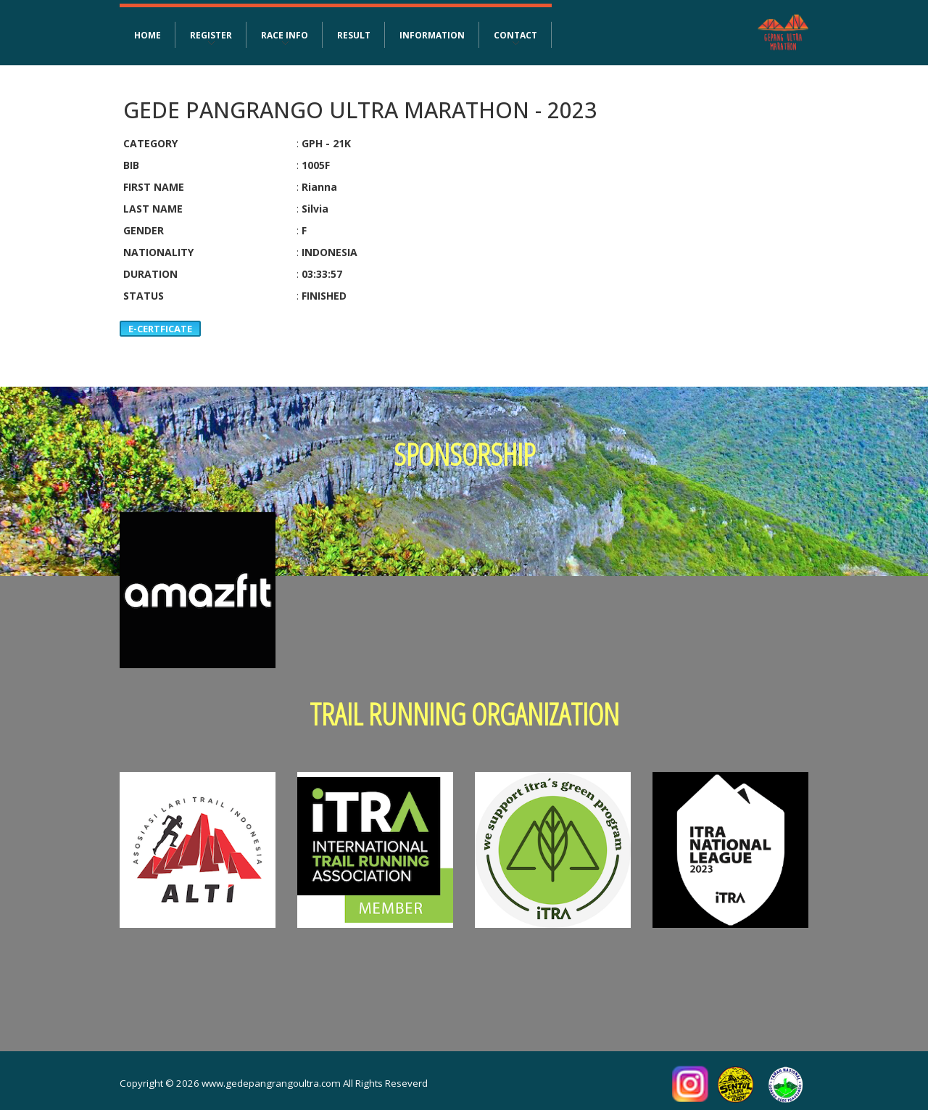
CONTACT (515, 35)
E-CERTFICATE (160, 328)
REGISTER (211, 35)
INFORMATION (432, 35)
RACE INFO (284, 35)
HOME (147, 35)
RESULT (353, 35)
